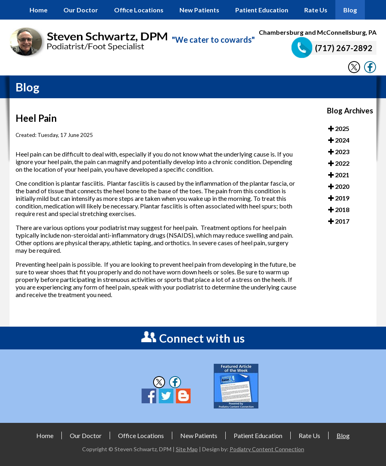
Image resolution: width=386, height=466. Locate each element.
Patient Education (261, 10)
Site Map (187, 449)
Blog (350, 10)
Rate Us (315, 10)
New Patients (199, 10)
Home (38, 10)
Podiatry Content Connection (267, 449)
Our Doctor (80, 10)
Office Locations (138, 10)
